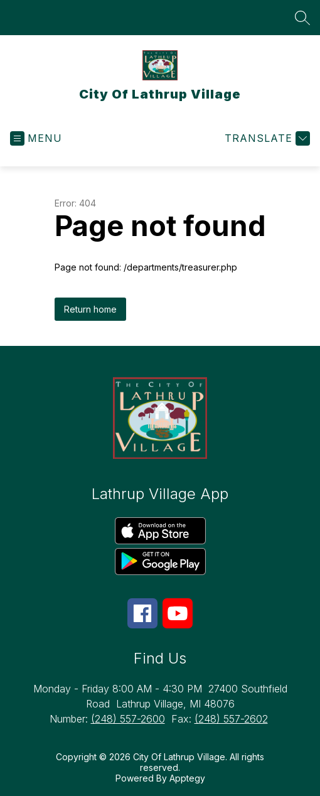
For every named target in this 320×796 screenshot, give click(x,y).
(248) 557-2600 (128, 719)
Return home (90, 309)
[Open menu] (36, 138)
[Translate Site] (265, 138)
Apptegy (187, 778)
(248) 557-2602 (231, 719)
